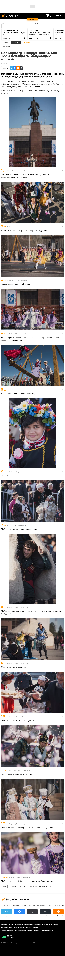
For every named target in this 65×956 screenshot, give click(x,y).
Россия (32, 906)
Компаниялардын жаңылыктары (13, 928)
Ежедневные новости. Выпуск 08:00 (14, 34)
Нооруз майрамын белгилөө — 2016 (41, 886)
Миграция (41, 906)
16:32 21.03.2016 (7, 64)
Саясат (16, 906)
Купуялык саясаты (31, 928)
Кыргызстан (12, 886)
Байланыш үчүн (39, 925)
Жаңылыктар (23, 886)
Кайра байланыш (46, 931)
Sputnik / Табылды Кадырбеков (18, 171)
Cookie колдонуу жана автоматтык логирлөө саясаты (20, 931)
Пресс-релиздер (52, 925)
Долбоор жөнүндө (7, 925)
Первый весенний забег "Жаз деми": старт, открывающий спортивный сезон (40, 34)
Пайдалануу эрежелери (24, 925)
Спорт (50, 906)
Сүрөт (4, 886)
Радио (24, 906)
